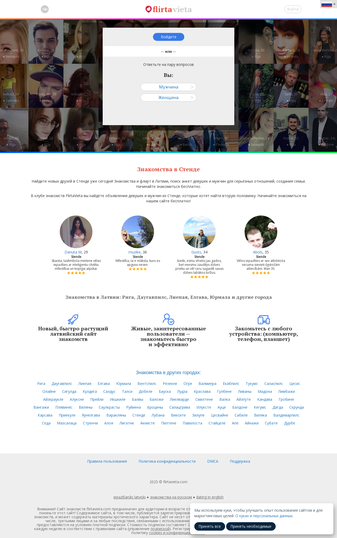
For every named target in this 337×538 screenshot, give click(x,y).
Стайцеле (217, 422)
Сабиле (241, 415)
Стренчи (90, 422)
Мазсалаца (67, 422)
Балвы (137, 399)
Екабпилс (231, 383)
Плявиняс (63, 407)
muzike (134, 252)
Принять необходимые (250, 526)
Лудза (182, 391)
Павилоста (192, 422)
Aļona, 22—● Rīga (46, 141)
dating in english (210, 497)
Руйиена (133, 407)
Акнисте (147, 422)
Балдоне (239, 407)
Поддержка (240, 461)
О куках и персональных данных (264, 515)
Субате (271, 422)
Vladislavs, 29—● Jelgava (46, 97)
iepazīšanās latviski (129, 497)
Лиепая (84, 383)
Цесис (294, 383)
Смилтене (204, 399)
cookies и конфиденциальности (177, 532)
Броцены (155, 407)
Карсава (45, 415)
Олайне (49, 391)
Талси (127, 391)
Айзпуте (243, 399)
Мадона (265, 391)
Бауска (165, 391)
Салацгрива (179, 407)
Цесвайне (219, 415)
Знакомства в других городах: (168, 372)
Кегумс (260, 407)
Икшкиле (118, 399)
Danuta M (73, 252)
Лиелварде (179, 399)
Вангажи (41, 407)
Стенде (138, 415)
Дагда (277, 407)
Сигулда (69, 391)
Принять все (210, 526)
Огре (188, 383)
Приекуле (67, 415)
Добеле (145, 391)
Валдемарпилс (286, 415)
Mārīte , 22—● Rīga (81, 141)
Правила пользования (107, 461)
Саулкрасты (109, 407)
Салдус (109, 391)
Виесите (178, 415)
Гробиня (286, 399)
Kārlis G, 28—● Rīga (46, 53)
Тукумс (252, 383)
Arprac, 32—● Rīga (291, 141)
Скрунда (296, 407)
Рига (41, 383)
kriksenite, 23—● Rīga (81, 97)
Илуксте (203, 407)
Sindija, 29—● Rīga (256, 97)
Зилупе (198, 415)
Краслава (202, 391)
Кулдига (90, 391)
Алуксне (77, 399)
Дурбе (289, 422)
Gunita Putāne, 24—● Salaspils (256, 141)
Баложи (156, 399)
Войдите (168, 36)
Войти (293, 9)
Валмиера (207, 383)
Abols (257, 252)
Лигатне (127, 422)
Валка (224, 399)
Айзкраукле (53, 399)
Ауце (221, 407)
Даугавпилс (62, 383)
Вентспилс (146, 383)
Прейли (96, 399)
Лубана (158, 415)
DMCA (212, 461)
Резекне (170, 383)
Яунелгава (91, 415)
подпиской (160, 528)
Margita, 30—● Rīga (256, 53)
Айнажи (252, 422)
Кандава (264, 399)
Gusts (196, 252)
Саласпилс (273, 383)
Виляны (85, 407)
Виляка (260, 415)
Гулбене (224, 391)
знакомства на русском (171, 497)
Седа (46, 422)
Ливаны (244, 391)
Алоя (108, 422)
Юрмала (123, 383)
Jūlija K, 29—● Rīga (81, 53)
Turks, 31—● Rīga (291, 97)
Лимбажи (286, 391)
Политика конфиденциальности (167, 461)
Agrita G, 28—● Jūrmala (291, 53)
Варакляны (116, 415)
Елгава (104, 383)
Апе (235, 422)
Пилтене (168, 422)
